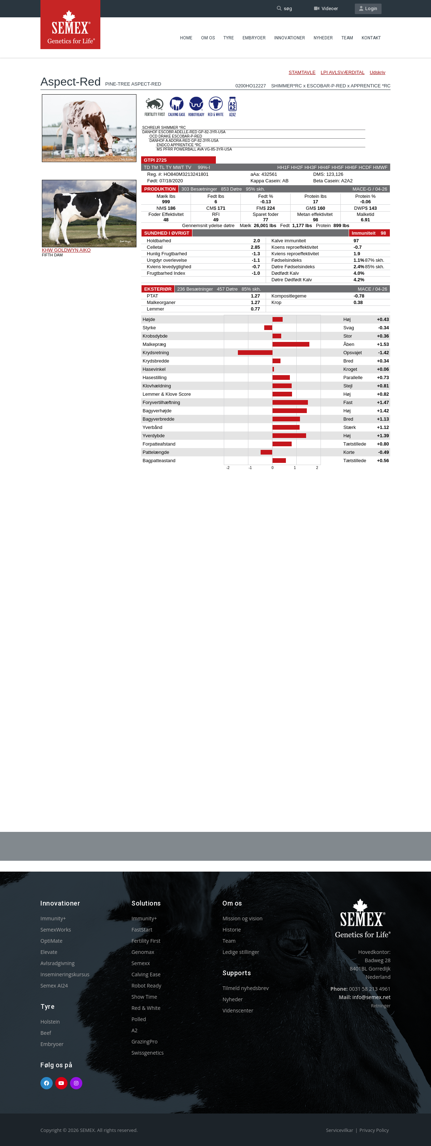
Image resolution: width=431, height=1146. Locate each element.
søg (284, 8)
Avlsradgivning (57, 963)
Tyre (228, 37)
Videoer (326, 8)
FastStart (141, 929)
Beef (45, 1032)
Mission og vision (242, 918)
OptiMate (51, 940)
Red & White (145, 1007)
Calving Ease (146, 974)
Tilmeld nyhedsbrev (245, 988)
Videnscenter (237, 1010)
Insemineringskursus (65, 974)
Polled (138, 1019)
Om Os (208, 37)
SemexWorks (55, 929)
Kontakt (371, 37)
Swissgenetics (147, 1052)
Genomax (142, 952)
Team (347, 37)
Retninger (381, 1006)
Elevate (48, 952)
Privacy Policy (374, 1130)
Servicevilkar (339, 1130)
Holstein (50, 1021)
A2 (134, 1030)
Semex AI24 (54, 985)
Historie (231, 929)
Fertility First (145, 940)
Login (368, 8)
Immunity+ (53, 918)
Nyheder (323, 37)
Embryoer (254, 37)
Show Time (144, 996)
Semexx (140, 963)
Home (186, 37)
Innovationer (289, 37)
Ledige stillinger (240, 952)
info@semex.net (371, 997)
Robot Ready (146, 985)
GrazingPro (144, 1041)
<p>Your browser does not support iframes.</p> (215, 425)
